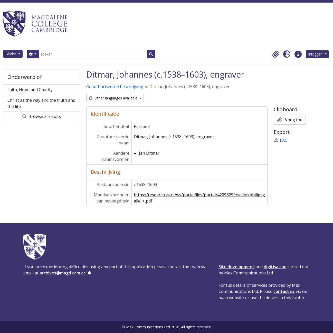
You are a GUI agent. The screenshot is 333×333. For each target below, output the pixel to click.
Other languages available (113, 98)
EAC (280, 140)
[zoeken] (93, 54)
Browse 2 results (41, 116)
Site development (236, 267)
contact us (284, 291)
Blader (11, 53)
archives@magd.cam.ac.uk (65, 273)
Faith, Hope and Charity (30, 89)
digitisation (275, 267)
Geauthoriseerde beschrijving (114, 86)
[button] (275, 54)
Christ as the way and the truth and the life (41, 103)
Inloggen (316, 54)
